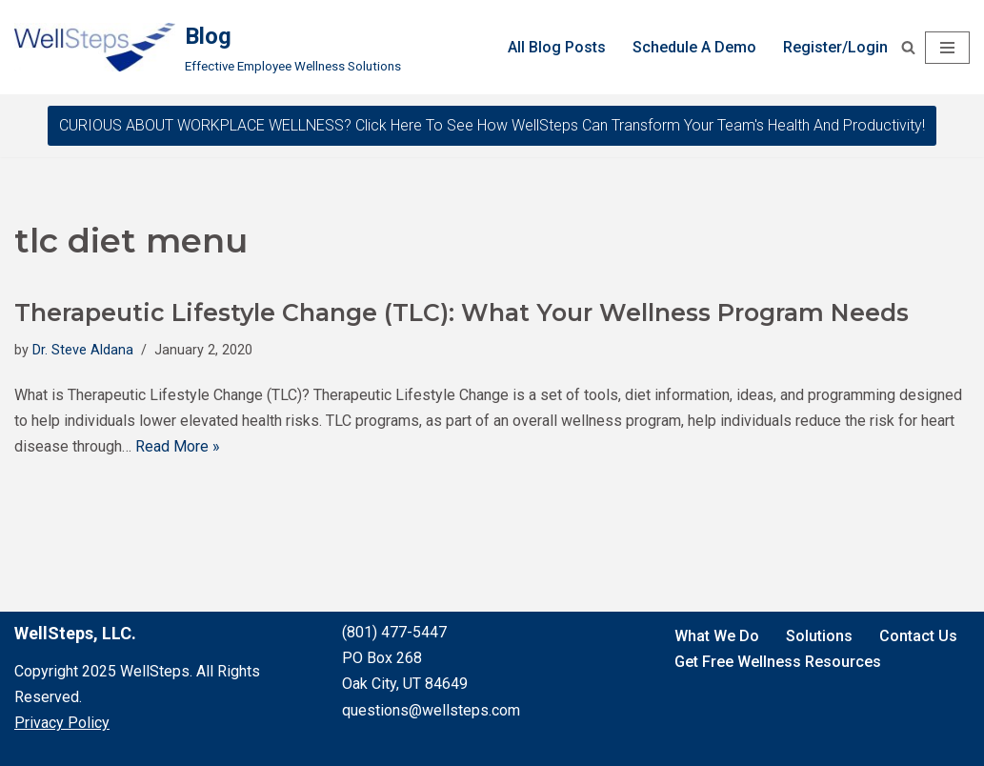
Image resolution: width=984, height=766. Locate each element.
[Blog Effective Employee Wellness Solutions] (207, 47)
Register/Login (835, 47)
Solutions (819, 636)
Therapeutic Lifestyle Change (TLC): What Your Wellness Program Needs (461, 312)
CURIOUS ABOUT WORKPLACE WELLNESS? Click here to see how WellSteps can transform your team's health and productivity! (492, 125)
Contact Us (918, 636)
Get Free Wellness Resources (777, 662)
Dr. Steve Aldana (82, 350)
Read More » (177, 446)
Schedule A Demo (694, 47)
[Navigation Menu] (947, 47)
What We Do (716, 636)
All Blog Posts (557, 47)
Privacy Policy (62, 723)
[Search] (908, 47)
